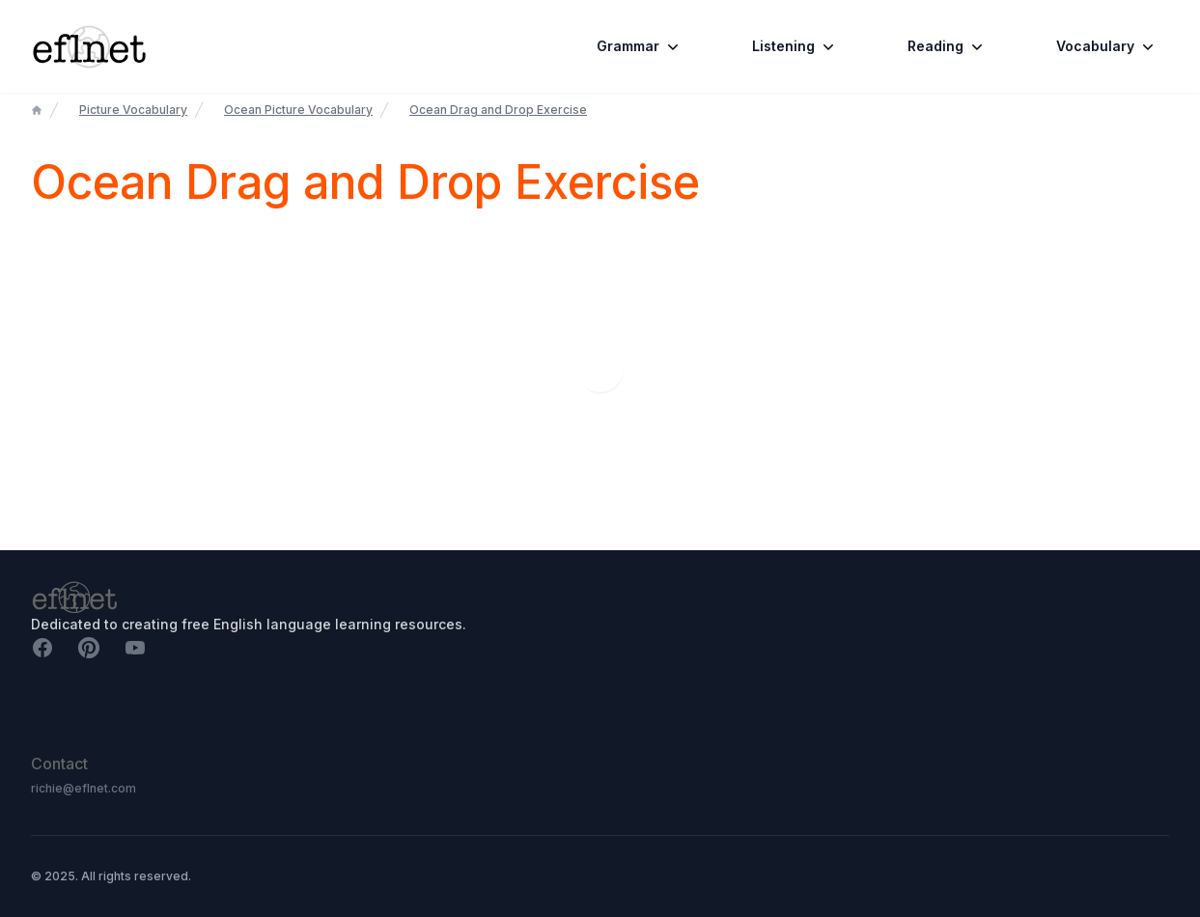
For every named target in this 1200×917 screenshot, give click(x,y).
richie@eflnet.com (83, 788)
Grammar (640, 46)
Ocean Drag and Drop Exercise (498, 109)
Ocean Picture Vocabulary (298, 109)
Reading (947, 46)
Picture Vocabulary (133, 109)
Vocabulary (1107, 46)
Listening (795, 46)
